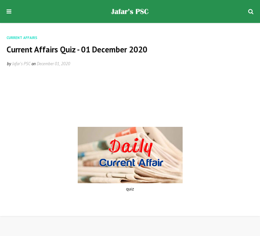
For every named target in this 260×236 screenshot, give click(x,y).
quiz (130, 189)
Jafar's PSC (21, 64)
